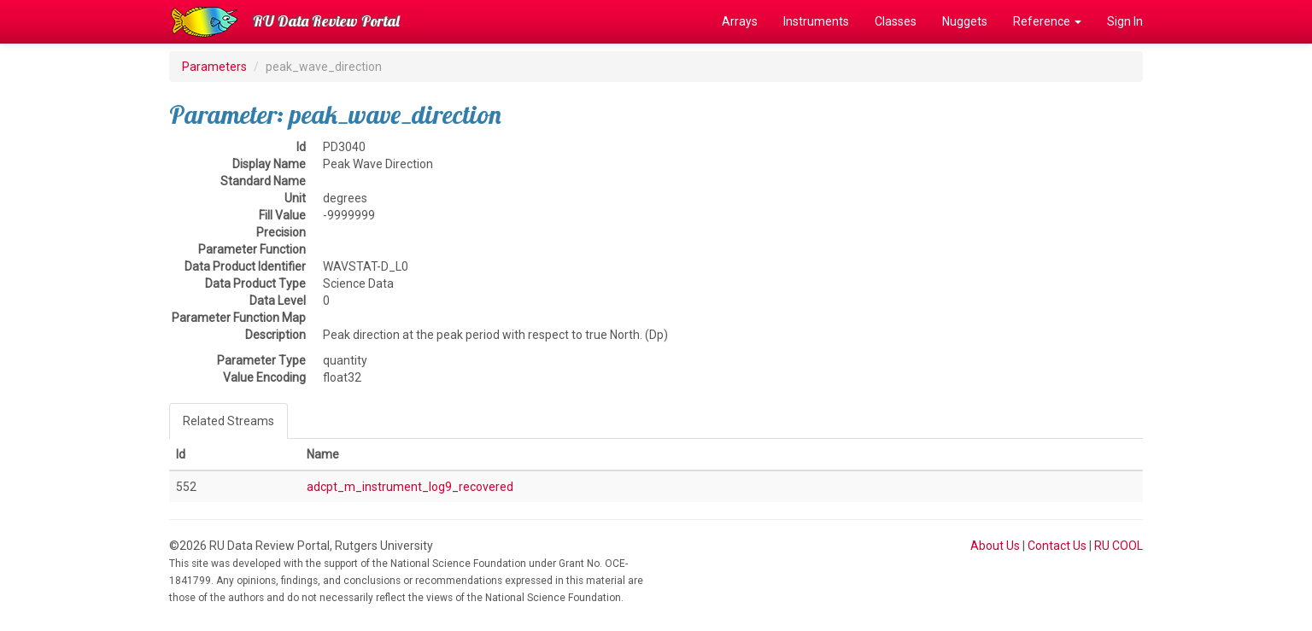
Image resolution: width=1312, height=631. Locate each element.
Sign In (1125, 21)
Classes (896, 21)
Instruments (816, 21)
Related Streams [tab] (228, 421)
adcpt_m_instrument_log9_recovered (410, 487)
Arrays (740, 21)
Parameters (214, 66)
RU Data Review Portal (326, 21)
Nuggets (964, 21)
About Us (995, 545)
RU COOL (1118, 545)
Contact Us (1057, 545)
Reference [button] (1047, 21)
